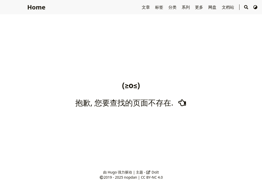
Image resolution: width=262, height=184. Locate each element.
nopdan (130, 177)
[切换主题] (255, 7)
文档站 (228, 7)
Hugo (112, 172)
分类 (173, 7)
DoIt (152, 172)
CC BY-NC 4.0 (152, 177)
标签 (159, 7)
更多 (199, 7)
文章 (146, 7)
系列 (186, 7)
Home (36, 7)
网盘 (212, 7)
